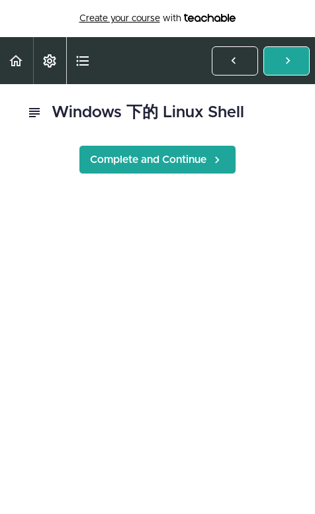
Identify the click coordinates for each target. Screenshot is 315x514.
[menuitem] (49, 60)
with (157, 18)
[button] (16, 60)
